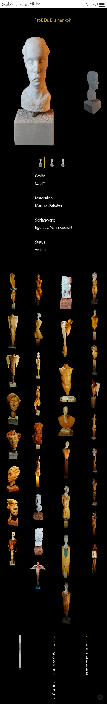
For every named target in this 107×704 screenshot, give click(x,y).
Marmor (41, 205)
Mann (54, 227)
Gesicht (66, 227)
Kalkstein (56, 205)
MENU (52, 4)
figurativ (41, 227)
